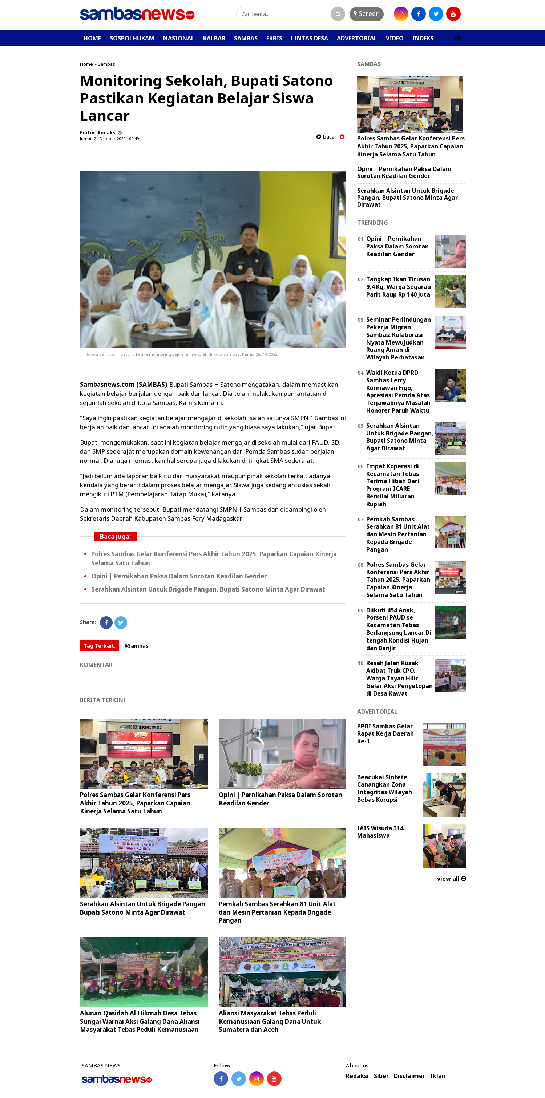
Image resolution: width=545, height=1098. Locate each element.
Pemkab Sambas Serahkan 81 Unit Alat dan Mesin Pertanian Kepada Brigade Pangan (277, 912)
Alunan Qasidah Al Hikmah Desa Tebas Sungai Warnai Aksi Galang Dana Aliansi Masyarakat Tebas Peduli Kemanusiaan (140, 1021)
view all (451, 879)
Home (86, 64)
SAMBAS (246, 38)
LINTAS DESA (309, 38)
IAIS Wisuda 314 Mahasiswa (380, 832)
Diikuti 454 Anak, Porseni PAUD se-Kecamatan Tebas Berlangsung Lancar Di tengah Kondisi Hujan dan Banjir (398, 629)
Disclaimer (409, 1076)
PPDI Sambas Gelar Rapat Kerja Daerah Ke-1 (385, 733)
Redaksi (357, 1076)
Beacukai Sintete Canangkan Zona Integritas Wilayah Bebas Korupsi (384, 788)
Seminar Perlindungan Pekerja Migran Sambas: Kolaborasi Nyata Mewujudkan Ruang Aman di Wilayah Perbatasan (398, 338)
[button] (457, 35)
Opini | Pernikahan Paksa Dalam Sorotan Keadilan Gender (179, 576)
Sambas (106, 64)
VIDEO (395, 38)
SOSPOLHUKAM (132, 38)
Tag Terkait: (100, 645)
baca (325, 137)
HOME (92, 38)
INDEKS (422, 38)
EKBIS (274, 38)
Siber (381, 1076)
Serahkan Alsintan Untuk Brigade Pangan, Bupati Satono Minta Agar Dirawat (208, 589)
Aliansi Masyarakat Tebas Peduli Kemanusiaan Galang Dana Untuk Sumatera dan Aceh (270, 1021)
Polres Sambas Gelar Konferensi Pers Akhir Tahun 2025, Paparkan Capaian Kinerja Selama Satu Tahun (135, 803)
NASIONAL (178, 38)
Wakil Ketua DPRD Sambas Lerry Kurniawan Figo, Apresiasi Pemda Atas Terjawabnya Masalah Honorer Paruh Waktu (398, 391)
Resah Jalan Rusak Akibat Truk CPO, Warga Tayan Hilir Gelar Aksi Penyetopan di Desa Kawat (399, 678)
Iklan (437, 1076)
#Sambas (136, 645)
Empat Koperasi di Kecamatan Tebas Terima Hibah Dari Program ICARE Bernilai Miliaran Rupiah (392, 485)
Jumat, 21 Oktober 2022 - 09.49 (109, 138)
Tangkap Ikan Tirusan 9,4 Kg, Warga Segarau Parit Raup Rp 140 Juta (398, 286)
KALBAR (214, 38)
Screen (367, 13)
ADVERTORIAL (357, 38)
